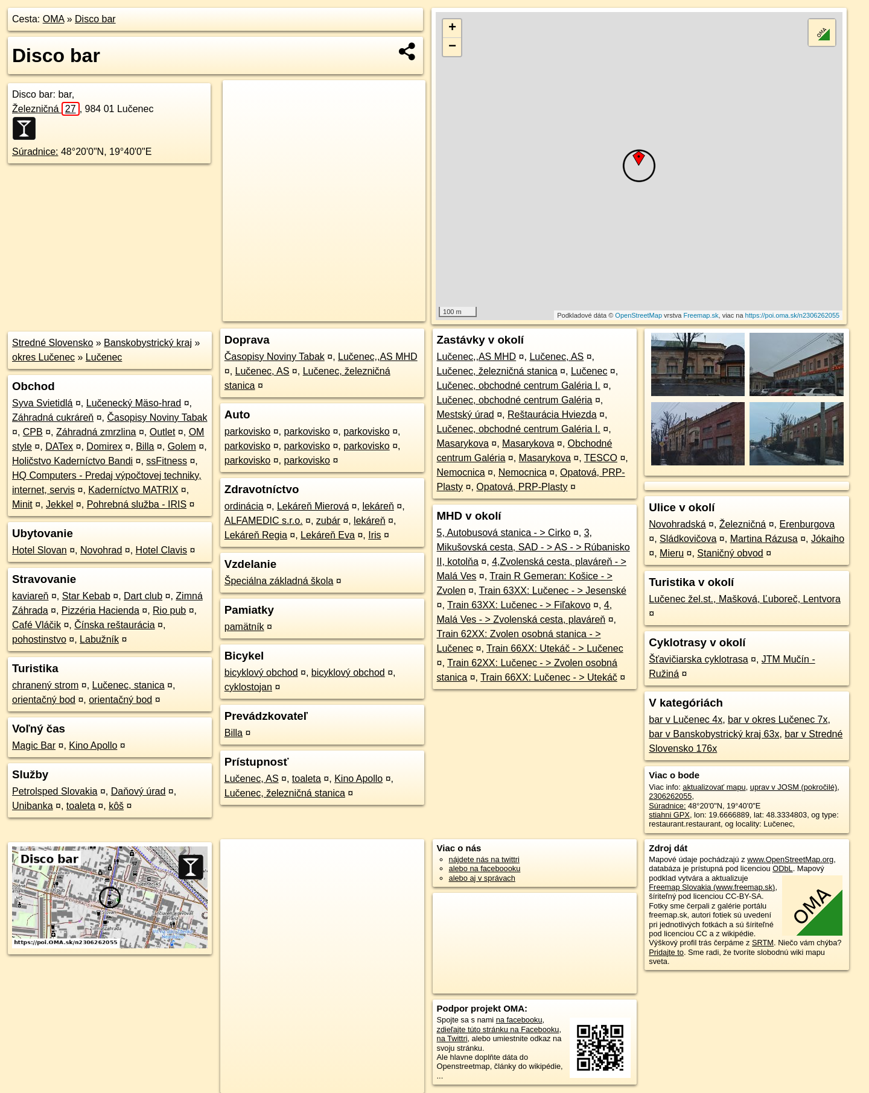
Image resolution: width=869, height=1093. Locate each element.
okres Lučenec (43, 357)
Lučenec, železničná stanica (284, 793)
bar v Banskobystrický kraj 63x (714, 734)
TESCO (600, 458)
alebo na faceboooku (485, 868)
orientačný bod (43, 700)
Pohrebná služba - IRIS (136, 504)
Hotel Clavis (161, 550)
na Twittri (452, 1038)
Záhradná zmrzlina (96, 432)
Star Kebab (86, 596)
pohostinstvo (39, 639)
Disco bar (95, 19)
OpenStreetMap (638, 315)
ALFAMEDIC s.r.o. (263, 520)
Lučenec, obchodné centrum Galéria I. (518, 385)
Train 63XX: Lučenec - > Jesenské (552, 590)
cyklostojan (248, 687)
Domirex (104, 446)
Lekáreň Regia (255, 535)
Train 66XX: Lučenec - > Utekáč (548, 677)
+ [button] (452, 28)
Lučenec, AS (262, 371)
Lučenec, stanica (128, 685)
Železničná (46, 109)
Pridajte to (666, 952)
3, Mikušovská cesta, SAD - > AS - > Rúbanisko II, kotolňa (533, 547)
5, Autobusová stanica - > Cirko (504, 533)
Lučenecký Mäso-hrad (133, 403)
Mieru (672, 553)
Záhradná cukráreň (53, 417)
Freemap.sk (700, 315)
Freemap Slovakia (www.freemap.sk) (712, 887)
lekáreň (377, 506)
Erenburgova (807, 524)
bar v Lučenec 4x (685, 719)
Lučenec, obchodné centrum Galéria (515, 400)
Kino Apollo (93, 745)
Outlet (163, 432)
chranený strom (45, 685)
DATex (59, 446)
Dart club (143, 596)
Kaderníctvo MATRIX (133, 490)
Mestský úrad (465, 414)
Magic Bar (34, 745)
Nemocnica (461, 472)
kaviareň (30, 596)
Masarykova (463, 443)
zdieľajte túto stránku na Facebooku (498, 1029)
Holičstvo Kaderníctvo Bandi (72, 461)
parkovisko (247, 431)
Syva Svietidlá (42, 403)
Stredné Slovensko (52, 343)
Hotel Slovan (39, 550)
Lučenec (104, 357)
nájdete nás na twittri (484, 859)
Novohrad (101, 550)
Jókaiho (827, 539)
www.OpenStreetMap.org (790, 859)
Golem (182, 446)
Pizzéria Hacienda (100, 610)
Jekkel (59, 504)
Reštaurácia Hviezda (552, 414)
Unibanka (32, 806)
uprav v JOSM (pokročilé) (793, 787)
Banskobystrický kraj (148, 343)
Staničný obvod (730, 553)
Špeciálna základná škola (279, 581)
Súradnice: (35, 151)
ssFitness (166, 461)
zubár (328, 520)
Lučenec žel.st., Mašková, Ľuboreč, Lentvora (745, 599)
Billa (145, 446)
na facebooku (519, 1019)
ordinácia (244, 506)
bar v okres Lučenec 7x (777, 719)
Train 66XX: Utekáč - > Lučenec (554, 648)
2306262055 (670, 796)
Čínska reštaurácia (114, 625)
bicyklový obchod (261, 672)
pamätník (244, 627)
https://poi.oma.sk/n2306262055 (792, 315)
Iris (374, 535)
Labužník (99, 639)
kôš (116, 806)
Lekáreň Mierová (313, 506)
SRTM (763, 942)
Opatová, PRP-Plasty (521, 487)
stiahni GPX (669, 814)
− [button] (452, 47)
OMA (54, 19)
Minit (22, 504)
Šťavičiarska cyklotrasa (698, 659)
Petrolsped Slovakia (54, 791)
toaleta (80, 806)
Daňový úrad (138, 791)
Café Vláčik (36, 625)
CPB (33, 432)
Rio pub (169, 610)
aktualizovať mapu (714, 787)
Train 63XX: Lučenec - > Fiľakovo (519, 605)
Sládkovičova (688, 539)
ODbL (782, 868)
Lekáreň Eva (328, 535)
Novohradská (677, 524)
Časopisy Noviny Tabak (157, 417)
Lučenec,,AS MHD (378, 356)
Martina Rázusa (764, 539)
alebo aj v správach (482, 878)
